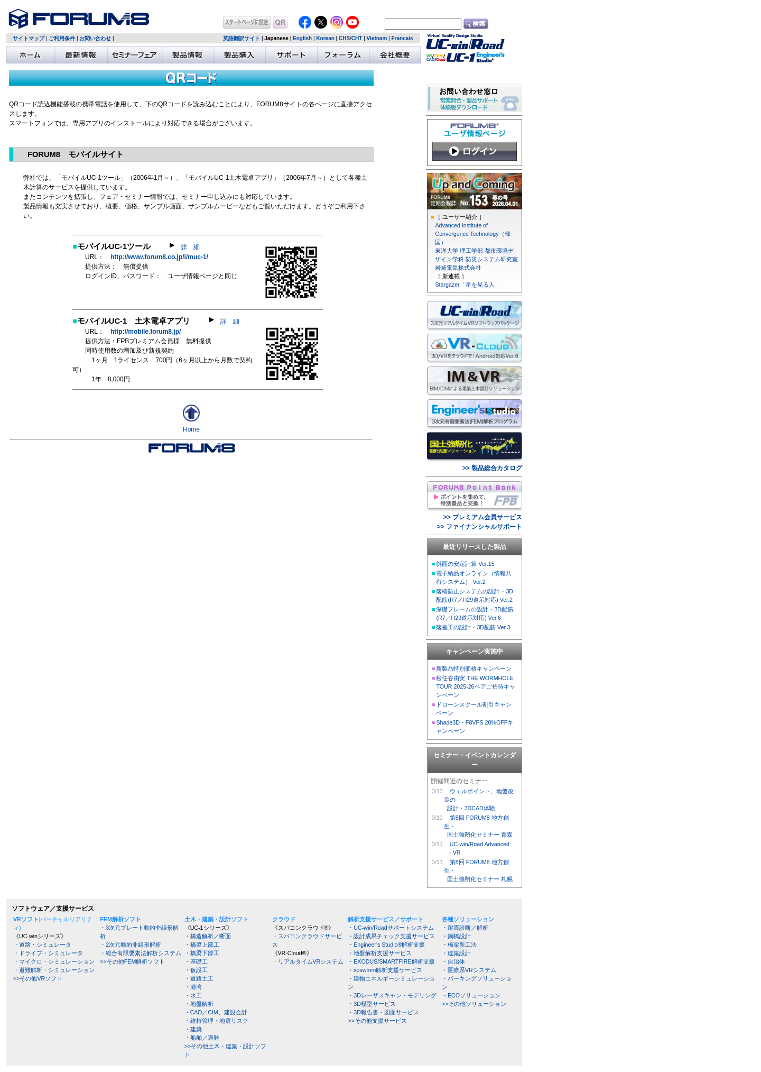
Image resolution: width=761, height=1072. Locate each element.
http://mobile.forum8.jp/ (145, 331)
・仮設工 (196, 970)
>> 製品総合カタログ (492, 468)
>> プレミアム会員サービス (482, 517)
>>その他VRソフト (37, 978)
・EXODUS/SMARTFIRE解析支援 (391, 961)
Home (191, 429)
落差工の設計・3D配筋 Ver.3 (473, 627)
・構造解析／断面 (207, 936)
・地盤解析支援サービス (380, 953)
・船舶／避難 (201, 1037)
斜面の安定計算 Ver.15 (465, 564)
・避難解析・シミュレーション (54, 970)
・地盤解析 (199, 1004)
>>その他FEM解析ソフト (132, 961)
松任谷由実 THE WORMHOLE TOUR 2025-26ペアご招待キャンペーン (475, 686)
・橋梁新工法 (459, 944)
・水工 (193, 995)
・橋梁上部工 (201, 944)
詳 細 (185, 247)
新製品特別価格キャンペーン (474, 668)
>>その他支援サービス (377, 1021)
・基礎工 (196, 961)
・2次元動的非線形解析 (130, 944)
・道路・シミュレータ (42, 944)
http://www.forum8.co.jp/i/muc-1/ (159, 257)
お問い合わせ (95, 38)
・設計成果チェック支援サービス (391, 936)
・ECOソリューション (471, 995)
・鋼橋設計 (456, 936)
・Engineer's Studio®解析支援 (386, 944)
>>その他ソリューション (474, 1004)
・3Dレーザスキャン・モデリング (392, 995)
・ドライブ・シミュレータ (48, 953)
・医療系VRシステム (469, 970)
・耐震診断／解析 (465, 927)
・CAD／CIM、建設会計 (215, 1012)
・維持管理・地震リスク (216, 1021)
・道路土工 (199, 978)
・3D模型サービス (372, 1004)
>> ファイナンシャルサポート (479, 526)
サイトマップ (28, 38)
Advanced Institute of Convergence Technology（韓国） (472, 233)
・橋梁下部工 (201, 953)
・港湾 (193, 987)
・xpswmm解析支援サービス (385, 970)
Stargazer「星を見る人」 (467, 284)
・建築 (193, 1029)
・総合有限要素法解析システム (140, 953)
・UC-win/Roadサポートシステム (390, 927)
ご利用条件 (62, 38)
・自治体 (453, 961)
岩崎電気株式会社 (458, 267)
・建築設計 (456, 953)
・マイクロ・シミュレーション (54, 961)
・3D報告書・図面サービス (383, 1012)
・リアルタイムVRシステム (308, 961)
